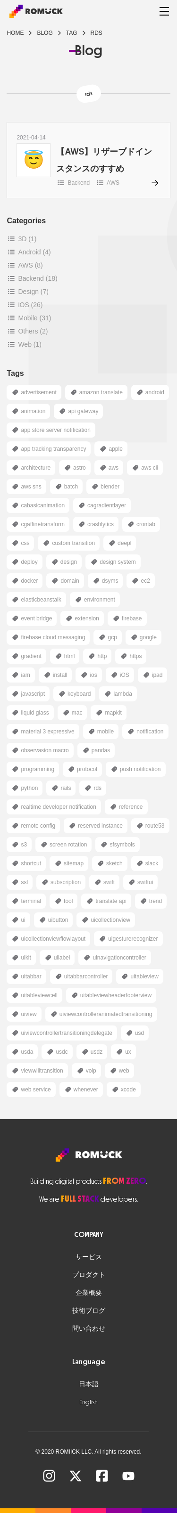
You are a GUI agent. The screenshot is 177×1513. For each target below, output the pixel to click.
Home (15, 33)
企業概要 (89, 1292)
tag (71, 33)
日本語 (89, 1384)
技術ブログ (88, 1310)
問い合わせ (88, 1328)
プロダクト (88, 1274)
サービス (89, 1257)
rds (96, 33)
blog (44, 33)
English (88, 1402)
